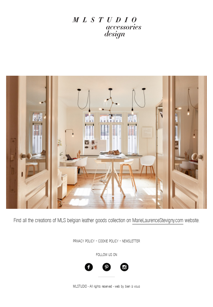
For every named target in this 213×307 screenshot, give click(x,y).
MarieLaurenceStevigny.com (157, 220)
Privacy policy (84, 241)
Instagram (124, 267)
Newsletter (131, 241)
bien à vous (132, 286)
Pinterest (106, 267)
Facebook (89, 267)
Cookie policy (108, 241)
